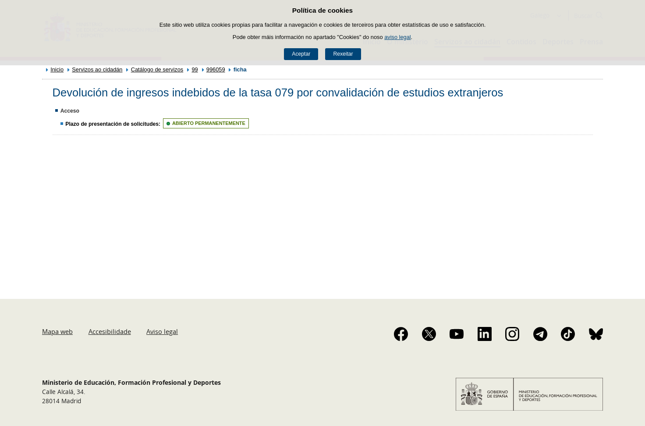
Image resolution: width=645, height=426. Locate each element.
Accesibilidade (110, 331)
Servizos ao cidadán (97, 69)
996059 (215, 69)
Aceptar (301, 54)
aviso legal (397, 37)
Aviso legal (162, 331)
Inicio (57, 69)
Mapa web (57, 331)
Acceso (69, 111)
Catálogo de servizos (157, 69)
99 (194, 69)
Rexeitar (343, 54)
